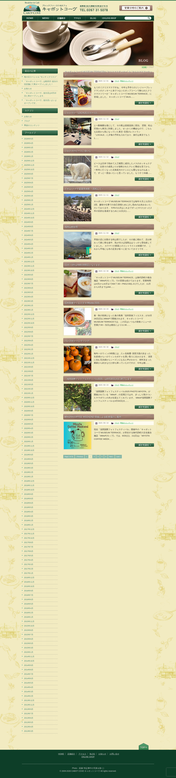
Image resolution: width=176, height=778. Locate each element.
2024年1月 (28, 257)
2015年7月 (28, 634)
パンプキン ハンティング (77, 341)
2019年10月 (29, 450)
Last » (118, 456)
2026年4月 (28, 143)
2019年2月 (28, 472)
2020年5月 (28, 424)
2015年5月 (28, 643)
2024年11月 (29, 213)
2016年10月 (29, 586)
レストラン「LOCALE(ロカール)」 (82, 113)
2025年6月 (28, 183)
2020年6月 (28, 419)
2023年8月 (28, 279)
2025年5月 (28, 187)
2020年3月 (28, 433)
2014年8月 (28, 670)
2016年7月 (28, 595)
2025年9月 (28, 174)
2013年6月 (28, 718)
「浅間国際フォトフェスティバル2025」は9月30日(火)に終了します (98, 379)
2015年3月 (28, 648)
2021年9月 (28, 367)
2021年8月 (28, 371)
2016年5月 (28, 604)
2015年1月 (28, 652)
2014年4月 (28, 687)
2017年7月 (28, 547)
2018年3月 (28, 516)
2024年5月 (28, 240)
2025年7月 (28, 178)
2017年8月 (28, 542)
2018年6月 (28, 503)
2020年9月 (28, 411)
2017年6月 (28, 551)
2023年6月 (28, 288)
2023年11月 (29, 266)
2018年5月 (28, 507)
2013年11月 (29, 705)
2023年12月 (29, 262)
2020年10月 (29, 406)
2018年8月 (28, 498)
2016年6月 (28, 599)
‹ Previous (79, 456)
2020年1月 (28, 441)
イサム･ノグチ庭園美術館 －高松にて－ (84, 189)
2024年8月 (28, 226)
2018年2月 (28, 520)
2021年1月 (28, 393)
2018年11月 (29, 485)
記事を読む (144, 103)
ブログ (116, 81)
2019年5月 (28, 463)
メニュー (46, 18)
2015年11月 (29, 621)
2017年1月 (28, 573)
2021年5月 (28, 384)
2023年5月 (28, 292)
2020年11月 (29, 402)
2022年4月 (28, 345)
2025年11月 (29, 165)
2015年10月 (29, 626)
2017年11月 (29, 534)
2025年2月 (28, 200)
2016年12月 (29, 577)
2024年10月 (29, 218)
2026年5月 (28, 139)
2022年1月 (28, 354)
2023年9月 (28, 275)
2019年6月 (28, 459)
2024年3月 (28, 248)
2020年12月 (29, 398)
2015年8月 (28, 630)
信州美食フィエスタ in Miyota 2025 (82, 303)
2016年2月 (28, 613)
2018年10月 (29, 490)
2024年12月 (29, 209)
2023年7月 (28, 283)
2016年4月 (28, 608)
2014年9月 (28, 665)
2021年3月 (28, 389)
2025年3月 (28, 196)
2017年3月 (28, 564)
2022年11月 (29, 319)
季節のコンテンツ (126, 81)
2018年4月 (28, 512)
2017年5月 (28, 555)
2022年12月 (29, 314)
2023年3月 (28, 301)
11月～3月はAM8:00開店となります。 (83, 265)
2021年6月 (28, 380)
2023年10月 (29, 270)
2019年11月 (29, 446)
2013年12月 (29, 700)
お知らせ (28, 88)
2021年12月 (29, 358)
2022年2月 (28, 349)
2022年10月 (29, 323)
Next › (111, 456)
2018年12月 (29, 481)
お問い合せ (114, 754)
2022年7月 (28, 336)
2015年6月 (28, 639)
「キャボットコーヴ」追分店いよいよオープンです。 (40, 101)
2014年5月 (28, 683)
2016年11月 (29, 582)
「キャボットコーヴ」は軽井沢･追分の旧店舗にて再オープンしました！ (41, 82)
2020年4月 (28, 428)
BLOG (93, 18)
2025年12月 (29, 161)
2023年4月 (28, 297)
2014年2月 (28, 696)
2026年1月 (28, 156)
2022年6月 (28, 341)
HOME (30, 18)
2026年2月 (28, 152)
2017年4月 (28, 560)
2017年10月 (29, 538)
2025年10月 (29, 169)
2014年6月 (28, 678)
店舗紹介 (61, 18)
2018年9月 (28, 494)
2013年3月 (28, 731)
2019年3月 (28, 468)
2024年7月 (28, 231)
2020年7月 (28, 415)
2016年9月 (28, 591)
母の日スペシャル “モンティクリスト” (40, 77)
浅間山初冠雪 (71, 227)
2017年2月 (28, 569)
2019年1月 (28, 477)
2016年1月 (28, 617)
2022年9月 (28, 327)
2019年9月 (28, 455)
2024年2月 (28, 253)
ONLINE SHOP (109, 18)
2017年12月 (29, 529)
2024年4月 (28, 244)
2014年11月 (29, 656)
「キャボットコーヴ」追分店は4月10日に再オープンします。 (40, 94)
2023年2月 (28, 305)
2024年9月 (28, 222)
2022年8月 (28, 332)
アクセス (77, 18)
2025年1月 (28, 204)
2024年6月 (28, 235)
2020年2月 (28, 437)
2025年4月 (28, 191)
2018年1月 (28, 525)
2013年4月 (28, 727)
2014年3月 (28, 692)
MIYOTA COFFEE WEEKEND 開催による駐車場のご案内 (93, 417)
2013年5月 (28, 722)
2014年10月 (29, 661)
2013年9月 (28, 709)
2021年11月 (29, 362)
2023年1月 (28, 310)
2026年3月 (28, 147)
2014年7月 (28, 674)
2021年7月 (28, 376)
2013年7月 (28, 713)
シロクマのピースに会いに (78, 151)
